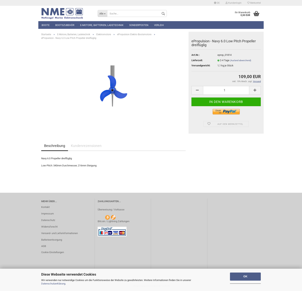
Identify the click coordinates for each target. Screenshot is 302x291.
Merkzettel (254, 3)
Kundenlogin (234, 3)
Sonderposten (138, 25)
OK (245, 276)
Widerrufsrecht (49, 226)
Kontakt (45, 207)
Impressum (47, 213)
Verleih (159, 25)
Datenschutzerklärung (53, 283)
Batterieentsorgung (51, 239)
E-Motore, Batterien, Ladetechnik (101, 25)
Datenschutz (48, 220)
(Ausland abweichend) (240, 60)
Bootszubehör (64, 25)
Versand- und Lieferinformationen (59, 233)
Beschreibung (54, 146)
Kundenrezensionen (86, 146)
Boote (45, 25)
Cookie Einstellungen (52, 252)
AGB (43, 246)
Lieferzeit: (197, 60)
